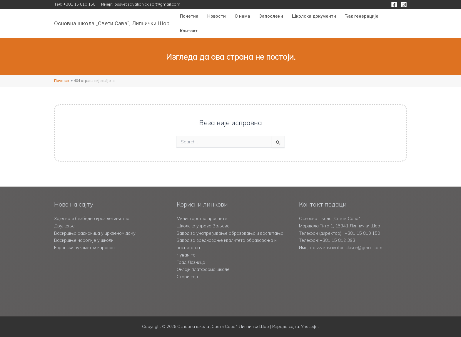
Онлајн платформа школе (203, 269)
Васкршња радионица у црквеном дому (95, 226)
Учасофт (309, 326)
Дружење (64, 218)
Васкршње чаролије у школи (84, 233)
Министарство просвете (202, 211)
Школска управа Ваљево (203, 218)
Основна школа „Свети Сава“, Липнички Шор (112, 23)
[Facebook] (394, 4)
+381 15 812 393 (337, 233)
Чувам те (186, 255)
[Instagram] (404, 4)
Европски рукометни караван (85, 240)
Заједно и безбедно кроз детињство (92, 211)
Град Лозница (191, 262)
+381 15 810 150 (79, 4)
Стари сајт (187, 276)
